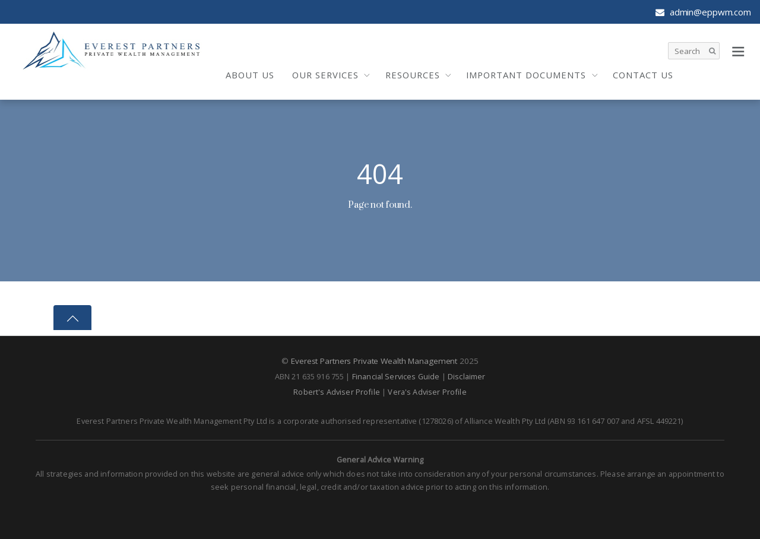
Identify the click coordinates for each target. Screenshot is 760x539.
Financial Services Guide (396, 376)
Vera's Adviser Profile (427, 391)
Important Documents (526, 75)
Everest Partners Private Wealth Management (374, 361)
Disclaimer (467, 376)
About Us (250, 75)
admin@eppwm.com (703, 12)
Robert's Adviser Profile (336, 391)
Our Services (325, 75)
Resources (412, 75)
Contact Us (643, 75)
